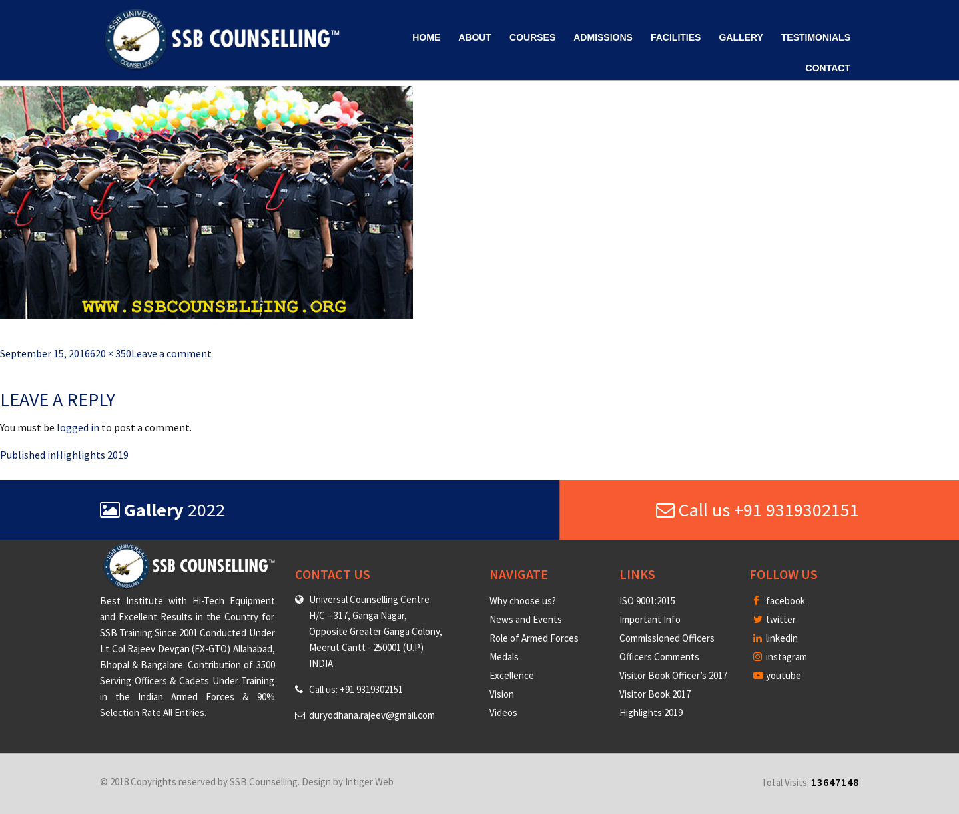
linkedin (775, 638)
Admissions (603, 37)
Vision (501, 694)
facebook (779, 600)
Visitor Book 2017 (655, 694)
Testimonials (815, 37)
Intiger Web (369, 781)
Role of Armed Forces (534, 638)
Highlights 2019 (651, 712)
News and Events (525, 619)
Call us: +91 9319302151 (356, 689)
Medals (504, 656)
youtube (777, 675)
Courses (532, 37)
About (474, 37)
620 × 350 (110, 353)
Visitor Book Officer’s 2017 (673, 675)
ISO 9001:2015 (647, 600)
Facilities (676, 37)
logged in (78, 427)
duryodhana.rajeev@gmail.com (372, 715)
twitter (774, 619)
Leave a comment (171, 353)
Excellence (511, 675)
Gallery (741, 37)
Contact (828, 68)
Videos (503, 712)
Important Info (650, 619)
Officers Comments (659, 656)
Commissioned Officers (667, 638)
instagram (780, 656)
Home (426, 37)
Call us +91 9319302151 (757, 510)
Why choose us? (522, 600)
